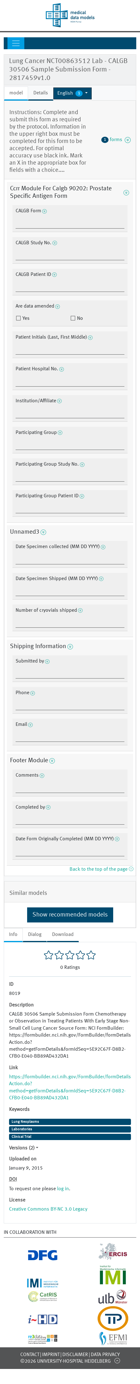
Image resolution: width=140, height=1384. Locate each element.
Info (13, 934)
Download (63, 934)
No (79, 318)
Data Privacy (105, 1354)
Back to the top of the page (101, 869)
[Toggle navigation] (15, 43)
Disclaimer (75, 1354)
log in (63, 1188)
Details (40, 93)
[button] (72, 93)
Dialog (34, 934)
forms (116, 139)
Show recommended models (70, 915)
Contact (29, 1354)
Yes (25, 318)
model (16, 93)
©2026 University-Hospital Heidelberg (65, 1361)
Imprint (51, 1354)
